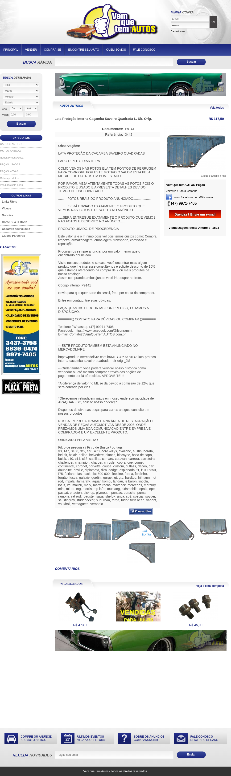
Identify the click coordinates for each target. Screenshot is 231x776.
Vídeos (6, 208)
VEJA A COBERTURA (91, 738)
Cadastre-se (178, 31)
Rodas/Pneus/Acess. (12, 157)
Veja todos (217, 107)
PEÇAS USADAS (10, 164)
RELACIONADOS (71, 584)
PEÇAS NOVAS (9, 171)
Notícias (7, 215)
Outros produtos (9, 178)
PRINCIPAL (10, 49)
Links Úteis (9, 201)
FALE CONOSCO (144, 49)
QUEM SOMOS (116, 49)
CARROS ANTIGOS (11, 144)
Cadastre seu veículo (16, 229)
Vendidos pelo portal (12, 185)
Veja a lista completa (210, 586)
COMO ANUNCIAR (149, 738)
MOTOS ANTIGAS (10, 150)
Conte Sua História (14, 222)
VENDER (31, 49)
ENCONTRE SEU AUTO (83, 49)
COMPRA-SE (52, 49)
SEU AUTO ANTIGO (36, 738)
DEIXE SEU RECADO (204, 738)
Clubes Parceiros (13, 235)
